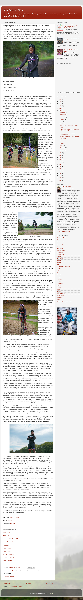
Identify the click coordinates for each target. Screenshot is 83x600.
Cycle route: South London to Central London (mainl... (69, 130)
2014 (60, 164)
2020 (60, 110)
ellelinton (12, 523)
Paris (58, 273)
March (62, 145)
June (61, 123)
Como (58, 246)
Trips (58, 299)
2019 (60, 153)
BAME (18, 570)
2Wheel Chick (13, 10)
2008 (60, 177)
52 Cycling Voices (11, 570)
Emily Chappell (7, 560)
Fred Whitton (60, 258)
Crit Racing (60, 248)
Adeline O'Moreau (8, 536)
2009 (60, 175)
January (62, 150)
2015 (60, 162)
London (59, 268)
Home (28, 583)
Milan (58, 270)
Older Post (49, 583)
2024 (60, 101)
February (62, 147)
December (63, 112)
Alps (58, 240)
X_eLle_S (10, 520)
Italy (58, 264)
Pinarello (59, 277)
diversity (30, 570)
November (63, 114)
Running (59, 285)
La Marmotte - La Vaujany (63, 266)
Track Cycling (60, 295)
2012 (60, 168)
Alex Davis (6, 545)
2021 (60, 108)
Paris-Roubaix (60, 275)
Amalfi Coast (60, 242)
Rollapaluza (60, 283)
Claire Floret (6, 532)
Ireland (59, 262)
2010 (60, 173)
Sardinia (59, 287)
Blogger (51, 593)
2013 (60, 166)
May (61, 141)
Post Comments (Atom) (16, 586)
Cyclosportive (60, 254)
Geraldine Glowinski (9, 557)
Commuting (60, 244)
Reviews (59, 281)
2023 (60, 103)
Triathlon (59, 297)
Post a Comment (9, 576)
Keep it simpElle (14, 517)
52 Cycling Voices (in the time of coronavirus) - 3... (68, 133)
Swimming (59, 291)
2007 (60, 180)
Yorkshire (59, 303)
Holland (59, 260)
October (62, 117)
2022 (60, 106)
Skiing (58, 289)
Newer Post (7, 583)
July (61, 121)
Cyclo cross (60, 252)
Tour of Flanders (61, 293)
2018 (60, 155)
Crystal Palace (61, 250)
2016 (60, 159)
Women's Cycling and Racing (64, 301)
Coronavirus (24, 570)
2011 (60, 171)
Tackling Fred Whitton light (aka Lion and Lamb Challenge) (71, 26)
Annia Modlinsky (7, 551)
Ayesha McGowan (8, 554)
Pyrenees (59, 279)
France (59, 256)
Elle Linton (35, 570)
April (61, 143)
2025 (60, 99)
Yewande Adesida (8, 542)
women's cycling (43, 570)
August (62, 119)
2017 (60, 157)
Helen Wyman (7, 548)
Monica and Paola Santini (10, 539)
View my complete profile (63, 231)
